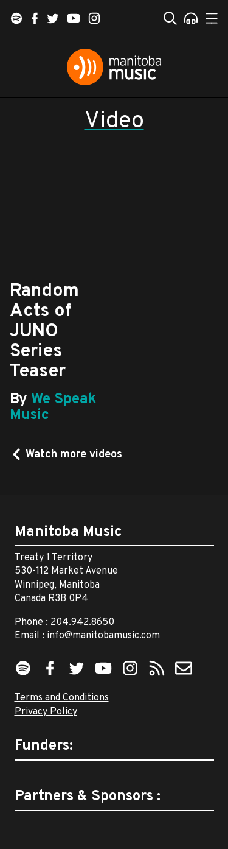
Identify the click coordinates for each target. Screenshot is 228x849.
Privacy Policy (46, 712)
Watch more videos (74, 455)
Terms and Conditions (62, 698)
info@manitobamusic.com (103, 636)
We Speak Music (53, 407)
